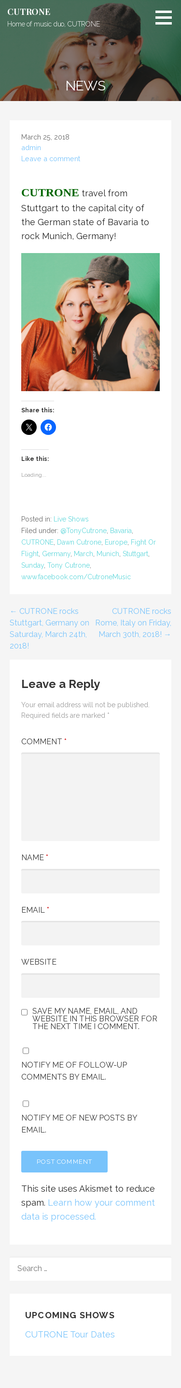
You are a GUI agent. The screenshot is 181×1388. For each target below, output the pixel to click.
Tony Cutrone (68, 565)
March (83, 554)
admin (31, 147)
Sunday (32, 565)
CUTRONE (28, 11)
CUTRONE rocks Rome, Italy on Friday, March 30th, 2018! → (133, 623)
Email (35, 910)
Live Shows (71, 519)
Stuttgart (135, 554)
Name (34, 857)
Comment (44, 741)
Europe (116, 542)
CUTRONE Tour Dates (70, 1334)
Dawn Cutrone (79, 542)
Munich (108, 554)
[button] (167, 17)
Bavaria (121, 531)
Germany (56, 554)
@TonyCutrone (83, 531)
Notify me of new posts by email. (79, 1124)
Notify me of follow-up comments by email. (74, 1071)
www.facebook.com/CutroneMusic (76, 577)
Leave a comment (50, 158)
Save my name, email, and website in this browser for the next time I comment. (94, 1019)
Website (38, 962)
